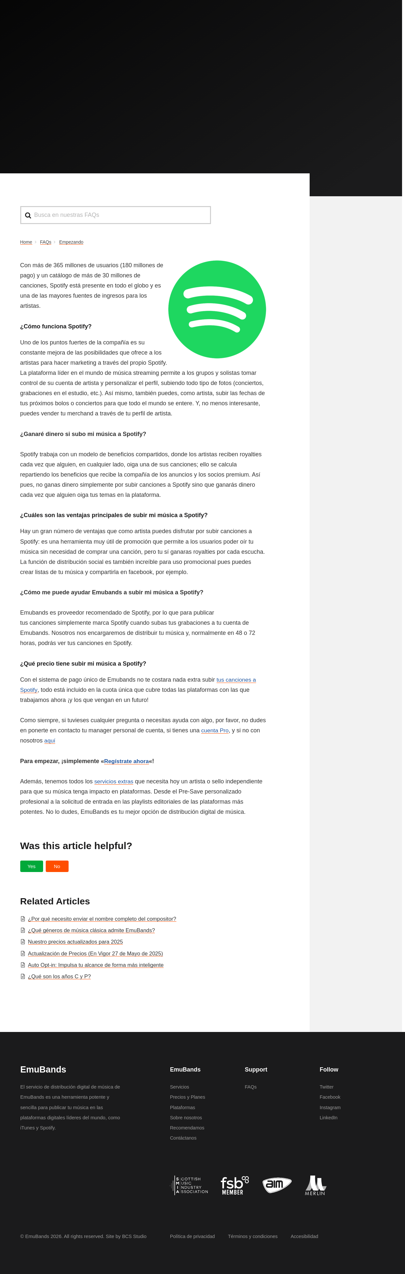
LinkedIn (329, 1117)
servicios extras (114, 781)
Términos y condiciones (255, 1236)
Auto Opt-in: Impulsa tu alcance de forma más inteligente (98, 965)
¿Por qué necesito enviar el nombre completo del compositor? (105, 919)
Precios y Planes (188, 1097)
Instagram (331, 1107)
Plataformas (183, 1107)
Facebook (330, 1097)
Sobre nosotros (186, 1117)
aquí (50, 740)
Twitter (327, 1087)
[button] (31, 866)
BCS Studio (134, 1236)
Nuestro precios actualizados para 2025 (77, 942)
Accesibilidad (308, 1236)
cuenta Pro (215, 730)
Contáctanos (183, 1138)
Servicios (180, 1087)
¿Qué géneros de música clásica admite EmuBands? (94, 930)
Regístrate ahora (127, 761)
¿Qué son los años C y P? (60, 976)
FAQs (251, 1087)
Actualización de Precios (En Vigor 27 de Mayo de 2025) (98, 954)
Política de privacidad (193, 1236)
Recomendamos (187, 1127)
